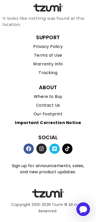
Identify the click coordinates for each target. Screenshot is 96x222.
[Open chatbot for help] (83, 209)
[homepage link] (48, 193)
